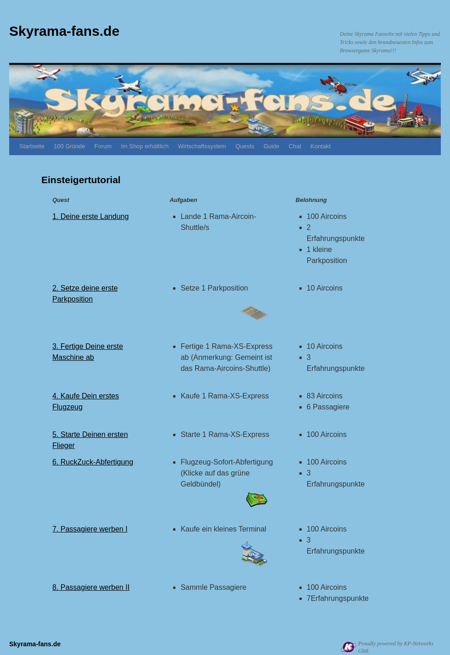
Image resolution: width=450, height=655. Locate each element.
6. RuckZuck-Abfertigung (92, 462)
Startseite (32, 146)
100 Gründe (69, 146)
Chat (295, 146)
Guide (272, 146)
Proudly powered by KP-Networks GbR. (395, 647)
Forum (103, 146)
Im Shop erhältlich (145, 146)
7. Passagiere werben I (90, 529)
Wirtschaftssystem (202, 146)
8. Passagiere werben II (90, 587)
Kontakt (320, 146)
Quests (245, 146)
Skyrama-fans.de (64, 31)
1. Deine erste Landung (90, 216)
